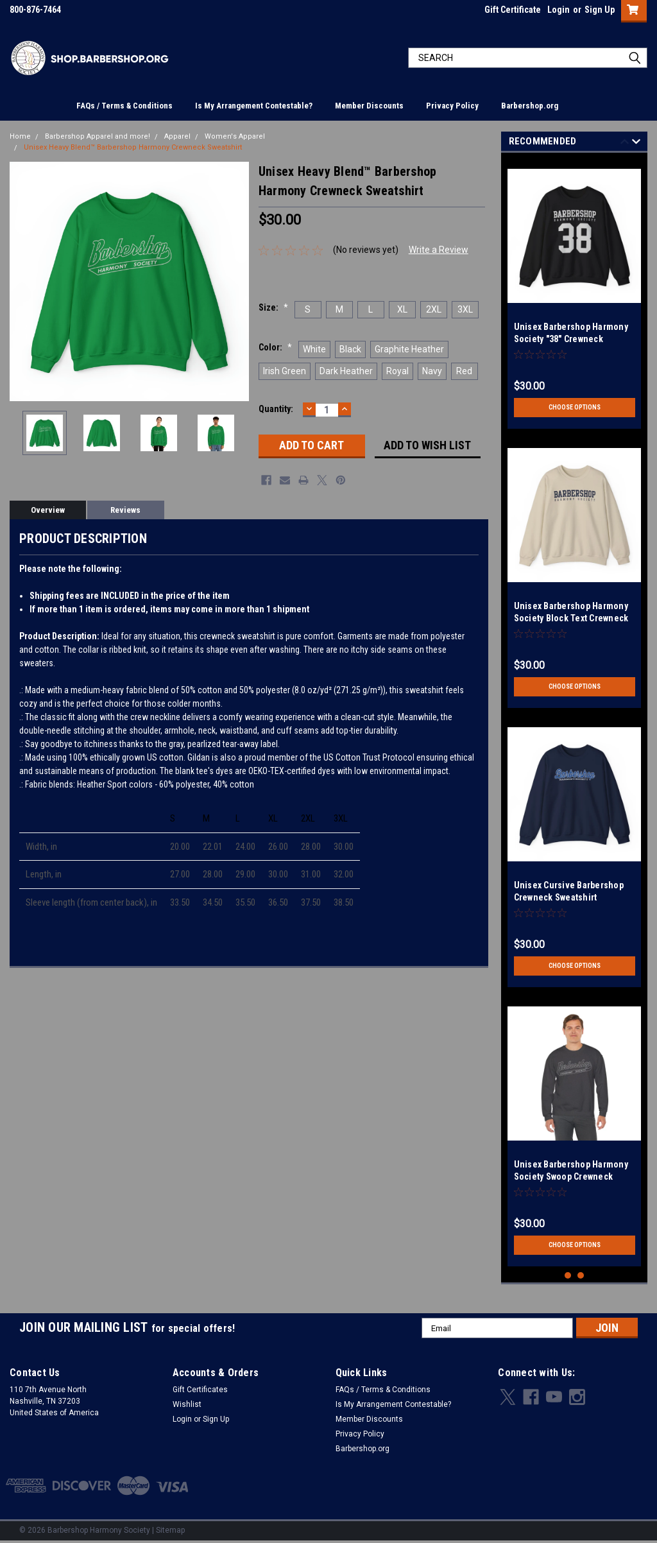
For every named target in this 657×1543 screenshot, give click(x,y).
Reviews (125, 510)
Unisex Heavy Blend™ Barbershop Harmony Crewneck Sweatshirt (133, 147)
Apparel (177, 136)
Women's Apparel (235, 136)
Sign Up (599, 9)
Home (20, 136)
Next (636, 143)
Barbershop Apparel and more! (97, 136)
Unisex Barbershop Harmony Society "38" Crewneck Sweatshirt (571, 339)
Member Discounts (369, 105)
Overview (48, 510)
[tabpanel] (575, 294)
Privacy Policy (452, 105)
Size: (273, 307)
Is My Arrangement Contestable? (253, 105)
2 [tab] (580, 1275)
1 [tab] (568, 1275)
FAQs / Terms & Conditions (124, 105)
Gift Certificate (512, 9)
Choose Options (574, 407)
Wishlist (187, 1404)
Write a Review (438, 250)
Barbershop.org (529, 105)
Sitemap (170, 1530)
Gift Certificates (200, 1389)
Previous (624, 143)
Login (558, 9)
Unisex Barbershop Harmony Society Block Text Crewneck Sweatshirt (571, 618)
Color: (275, 347)
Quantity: (276, 409)
